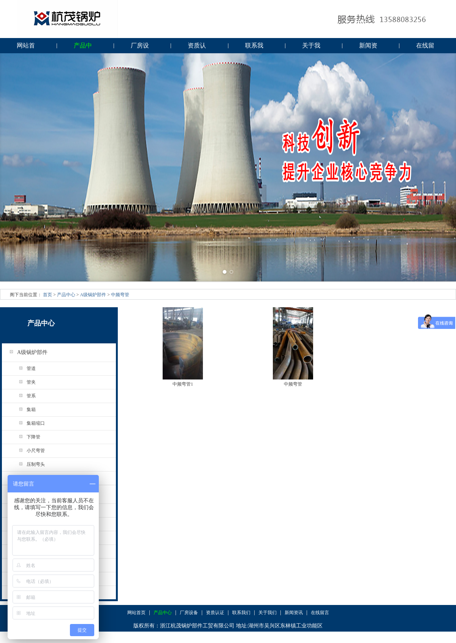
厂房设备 (140, 47)
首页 (47, 294)
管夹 (24, 382)
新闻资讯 (368, 47)
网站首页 (26, 47)
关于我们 (311, 47)
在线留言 (425, 47)
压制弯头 (29, 464)
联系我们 (254, 47)
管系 (24, 396)
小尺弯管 (29, 450)
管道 (24, 368)
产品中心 (83, 47)
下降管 (26, 437)
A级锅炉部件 (93, 294)
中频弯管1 (183, 384)
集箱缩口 (29, 423)
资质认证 (197, 47)
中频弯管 (120, 294)
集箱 (24, 409)
